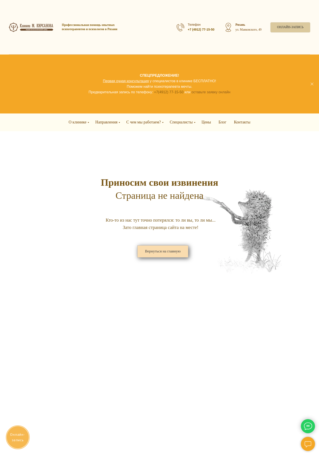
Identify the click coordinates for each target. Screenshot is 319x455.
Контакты (242, 122)
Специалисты (181, 122)
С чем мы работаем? (143, 122)
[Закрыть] (312, 84)
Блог (222, 122)
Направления (106, 122)
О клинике (77, 122)
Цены (206, 122)
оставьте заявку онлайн (210, 92)
